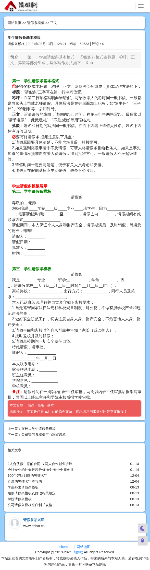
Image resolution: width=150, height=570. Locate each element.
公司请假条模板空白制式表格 (43, 435)
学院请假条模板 (20, 499)
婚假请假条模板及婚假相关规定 (32, 493)
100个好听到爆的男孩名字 (28, 475)
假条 (32, 405)
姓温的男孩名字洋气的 (25, 481)
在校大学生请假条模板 (38, 428)
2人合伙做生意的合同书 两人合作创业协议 (40, 464)
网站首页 (14, 23)
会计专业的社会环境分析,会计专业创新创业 (41, 470)
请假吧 (78, 552)
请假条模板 (35, 23)
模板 (41, 405)
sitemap (66, 547)
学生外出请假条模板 (23, 487)
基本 (51, 405)
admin (49, 411)
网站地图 (83, 547)
